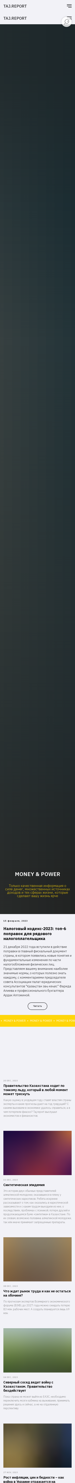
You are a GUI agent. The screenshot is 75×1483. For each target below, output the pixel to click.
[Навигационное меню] (69, 6)
